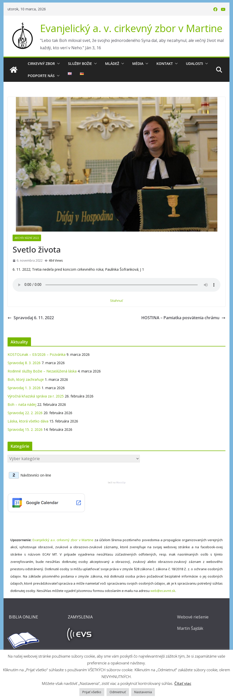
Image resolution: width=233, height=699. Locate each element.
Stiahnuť (116, 300)
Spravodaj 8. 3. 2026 (24, 362)
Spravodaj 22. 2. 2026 (25, 412)
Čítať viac (182, 683)
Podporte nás (41, 75)
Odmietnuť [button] (118, 692)
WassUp (120, 482)
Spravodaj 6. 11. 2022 (31, 317)
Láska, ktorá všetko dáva (28, 421)
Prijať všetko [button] (91, 692)
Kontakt (164, 63)
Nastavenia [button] (143, 692)
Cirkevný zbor (41, 63)
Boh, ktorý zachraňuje (26, 379)
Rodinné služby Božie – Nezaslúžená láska (42, 371)
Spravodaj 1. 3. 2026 (24, 387)
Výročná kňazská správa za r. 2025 (36, 396)
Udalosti (194, 63)
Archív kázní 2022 (27, 238)
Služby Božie (80, 63)
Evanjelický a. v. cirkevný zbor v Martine (131, 28)
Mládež (112, 63)
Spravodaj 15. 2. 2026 (25, 429)
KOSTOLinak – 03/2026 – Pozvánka (36, 354)
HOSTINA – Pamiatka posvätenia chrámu (183, 317)
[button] (57, 63)
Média (137, 63)
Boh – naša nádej (22, 404)
